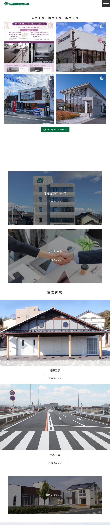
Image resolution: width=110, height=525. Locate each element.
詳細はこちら (55, 201)
